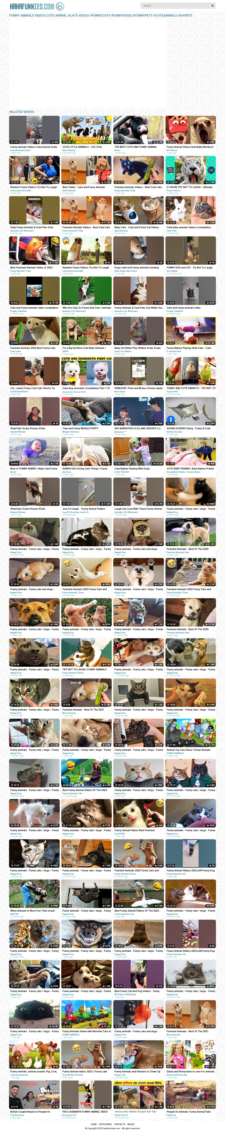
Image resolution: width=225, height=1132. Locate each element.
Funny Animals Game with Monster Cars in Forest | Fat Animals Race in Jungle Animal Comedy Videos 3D (86, 1031)
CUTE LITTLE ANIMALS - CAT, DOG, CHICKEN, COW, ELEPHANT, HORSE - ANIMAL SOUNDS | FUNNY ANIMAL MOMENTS (83, 147)
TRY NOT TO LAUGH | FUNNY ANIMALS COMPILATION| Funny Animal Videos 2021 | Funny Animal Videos (86, 670)
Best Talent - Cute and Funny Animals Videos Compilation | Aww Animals (83, 187)
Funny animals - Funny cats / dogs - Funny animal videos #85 (86, 991)
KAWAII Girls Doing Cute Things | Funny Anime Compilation (84, 469)
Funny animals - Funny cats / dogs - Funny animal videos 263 (191, 991)
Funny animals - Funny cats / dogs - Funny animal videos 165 (86, 830)
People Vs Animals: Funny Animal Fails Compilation (189, 1112)
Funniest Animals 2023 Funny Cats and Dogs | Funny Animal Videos (189, 589)
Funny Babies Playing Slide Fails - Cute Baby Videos (189, 348)
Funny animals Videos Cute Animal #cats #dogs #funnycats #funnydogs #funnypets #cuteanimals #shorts (33, 147)
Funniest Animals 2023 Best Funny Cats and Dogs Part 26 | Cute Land (32, 348)
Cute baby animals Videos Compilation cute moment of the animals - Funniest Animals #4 (189, 227)
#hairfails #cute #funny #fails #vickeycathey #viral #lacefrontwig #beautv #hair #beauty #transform (30, 429)
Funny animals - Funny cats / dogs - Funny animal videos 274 (34, 710)
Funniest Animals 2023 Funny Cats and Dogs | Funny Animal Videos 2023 (137, 871)
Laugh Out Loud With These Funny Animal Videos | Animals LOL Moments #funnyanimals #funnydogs (138, 509)
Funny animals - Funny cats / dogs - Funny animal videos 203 (34, 790)
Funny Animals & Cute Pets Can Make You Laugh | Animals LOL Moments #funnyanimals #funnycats (138, 308)
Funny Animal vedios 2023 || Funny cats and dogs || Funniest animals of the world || (86, 1072)
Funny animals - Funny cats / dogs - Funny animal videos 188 (139, 670)
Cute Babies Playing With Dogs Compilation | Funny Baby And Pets (134, 469)
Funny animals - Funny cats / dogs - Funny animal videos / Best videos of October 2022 (139, 629)
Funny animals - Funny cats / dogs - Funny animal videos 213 (191, 670)
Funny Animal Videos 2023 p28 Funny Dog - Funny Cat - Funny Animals (191, 951)
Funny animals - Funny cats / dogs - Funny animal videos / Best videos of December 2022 (86, 871)
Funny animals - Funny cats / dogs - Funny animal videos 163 (86, 750)
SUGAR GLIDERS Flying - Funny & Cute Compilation (188, 429)
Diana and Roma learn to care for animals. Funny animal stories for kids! (191, 1072)
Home (94, 1124)
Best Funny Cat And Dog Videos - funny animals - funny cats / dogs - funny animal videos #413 (139, 991)
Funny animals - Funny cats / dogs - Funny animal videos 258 (34, 951)
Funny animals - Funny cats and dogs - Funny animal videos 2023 (137, 549)
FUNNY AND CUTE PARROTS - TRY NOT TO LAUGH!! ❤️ (191, 388)
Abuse (130, 1124)
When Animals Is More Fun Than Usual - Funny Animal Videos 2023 (33, 911)
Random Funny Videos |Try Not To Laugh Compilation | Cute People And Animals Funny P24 (85, 268)
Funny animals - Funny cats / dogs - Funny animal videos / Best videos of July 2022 (86, 911)
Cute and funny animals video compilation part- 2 (34, 308)
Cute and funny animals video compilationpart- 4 (184, 308)
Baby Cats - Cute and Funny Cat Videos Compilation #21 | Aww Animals (137, 227)
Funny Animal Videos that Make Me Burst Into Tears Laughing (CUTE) (190, 147)
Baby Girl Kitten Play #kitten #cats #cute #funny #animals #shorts (138, 348)
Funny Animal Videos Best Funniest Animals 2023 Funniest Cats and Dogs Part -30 (139, 830)
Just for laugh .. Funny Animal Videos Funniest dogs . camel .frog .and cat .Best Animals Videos (86, 509)
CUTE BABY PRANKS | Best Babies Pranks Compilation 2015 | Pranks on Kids (190, 469)
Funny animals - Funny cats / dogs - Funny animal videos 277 (86, 629)
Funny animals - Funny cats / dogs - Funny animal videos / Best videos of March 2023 (34, 871)
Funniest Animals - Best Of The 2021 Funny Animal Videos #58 (83, 710)
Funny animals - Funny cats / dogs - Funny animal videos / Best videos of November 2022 (191, 710)
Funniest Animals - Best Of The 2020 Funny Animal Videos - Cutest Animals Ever (188, 549)
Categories (105, 1124)
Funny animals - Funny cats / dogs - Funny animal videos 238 (191, 830)
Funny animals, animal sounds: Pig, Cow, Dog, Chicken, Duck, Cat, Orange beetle (33, 1072)
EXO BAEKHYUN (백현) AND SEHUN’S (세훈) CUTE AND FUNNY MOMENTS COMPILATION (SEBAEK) (138, 429)
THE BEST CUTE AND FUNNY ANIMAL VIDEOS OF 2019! (136, 147)
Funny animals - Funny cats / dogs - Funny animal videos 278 (34, 670)
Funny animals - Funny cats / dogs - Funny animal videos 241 (191, 911)
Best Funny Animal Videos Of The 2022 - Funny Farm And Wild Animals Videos (85, 790)
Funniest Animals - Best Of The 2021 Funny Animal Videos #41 (187, 1031)
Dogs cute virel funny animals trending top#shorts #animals (137, 268)
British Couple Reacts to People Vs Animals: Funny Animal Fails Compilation (33, 1112)
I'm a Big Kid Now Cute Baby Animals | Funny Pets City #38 (84, 348)
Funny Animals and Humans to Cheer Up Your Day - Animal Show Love (137, 1072)
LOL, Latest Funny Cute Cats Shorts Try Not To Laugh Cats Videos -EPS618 (32, 388)
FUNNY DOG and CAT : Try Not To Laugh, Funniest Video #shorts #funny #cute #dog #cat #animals (190, 268)
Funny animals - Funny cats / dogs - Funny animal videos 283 (34, 991)
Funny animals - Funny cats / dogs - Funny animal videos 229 (34, 750)
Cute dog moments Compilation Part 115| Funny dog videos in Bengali (86, 388)
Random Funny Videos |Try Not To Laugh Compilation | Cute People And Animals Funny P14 (33, 187)
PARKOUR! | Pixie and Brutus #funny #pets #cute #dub (139, 388)
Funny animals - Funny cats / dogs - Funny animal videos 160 (86, 951)
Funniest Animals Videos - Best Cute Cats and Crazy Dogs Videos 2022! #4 (86, 227)
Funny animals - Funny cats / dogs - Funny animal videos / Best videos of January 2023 (139, 710)
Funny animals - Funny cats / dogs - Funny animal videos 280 (34, 830)
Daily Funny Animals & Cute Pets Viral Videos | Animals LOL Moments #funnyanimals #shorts (31, 227)
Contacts (119, 1124)
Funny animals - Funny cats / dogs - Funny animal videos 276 (86, 549)
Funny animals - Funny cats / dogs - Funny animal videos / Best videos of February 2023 (139, 951)
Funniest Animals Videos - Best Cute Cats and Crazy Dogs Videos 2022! (138, 187)
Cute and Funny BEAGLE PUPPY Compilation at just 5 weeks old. (80, 429)
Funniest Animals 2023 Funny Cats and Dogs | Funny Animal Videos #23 (84, 589)
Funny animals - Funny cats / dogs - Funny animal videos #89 (34, 1031)
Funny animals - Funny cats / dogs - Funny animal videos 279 (139, 750)
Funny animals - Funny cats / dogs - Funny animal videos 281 (191, 509)
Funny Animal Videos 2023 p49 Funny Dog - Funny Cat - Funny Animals (191, 871)
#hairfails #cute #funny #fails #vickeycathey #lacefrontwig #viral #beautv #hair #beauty (30, 509)
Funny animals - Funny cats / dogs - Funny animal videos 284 (139, 790)
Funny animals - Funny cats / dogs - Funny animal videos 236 (34, 549)
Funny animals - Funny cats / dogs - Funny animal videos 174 (139, 589)
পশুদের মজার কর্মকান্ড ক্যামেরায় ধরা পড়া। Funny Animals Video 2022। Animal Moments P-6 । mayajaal (136, 1112)
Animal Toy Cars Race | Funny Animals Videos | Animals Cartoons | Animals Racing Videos (188, 750)
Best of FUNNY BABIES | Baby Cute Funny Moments (33, 469)
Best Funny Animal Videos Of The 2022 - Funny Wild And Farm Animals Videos (137, 911)
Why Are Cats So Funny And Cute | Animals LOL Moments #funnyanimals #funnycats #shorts (86, 308)
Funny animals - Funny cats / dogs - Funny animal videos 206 (191, 790)
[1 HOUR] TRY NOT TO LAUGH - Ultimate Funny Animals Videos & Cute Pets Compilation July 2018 (189, 187)
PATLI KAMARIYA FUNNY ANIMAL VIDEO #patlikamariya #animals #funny (85, 1112)
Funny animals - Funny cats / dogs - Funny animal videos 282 (34, 629)
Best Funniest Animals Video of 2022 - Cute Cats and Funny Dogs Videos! (32, 268)
